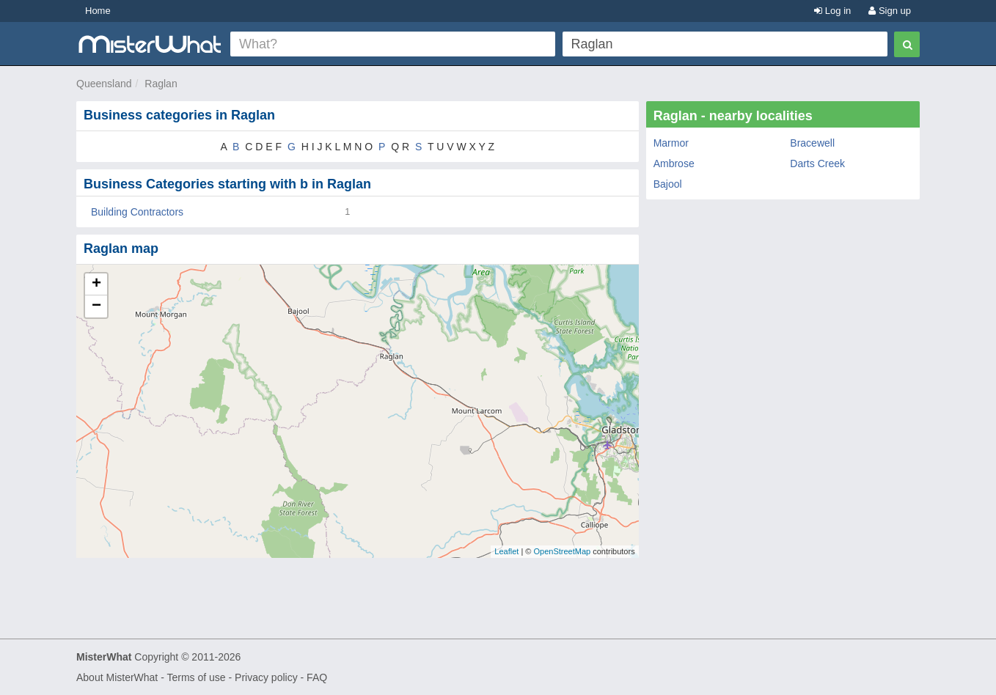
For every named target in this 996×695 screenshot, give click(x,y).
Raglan (160, 83)
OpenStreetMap (561, 551)
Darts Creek (817, 163)
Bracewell (812, 143)
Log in (832, 10)
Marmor (671, 143)
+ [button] (96, 284)
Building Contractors (137, 212)
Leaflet (506, 551)
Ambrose (674, 163)
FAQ (317, 677)
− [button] (96, 306)
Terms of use (195, 677)
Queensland (104, 83)
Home (98, 10)
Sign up (889, 10)
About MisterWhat (117, 677)
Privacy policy (266, 677)
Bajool (667, 184)
